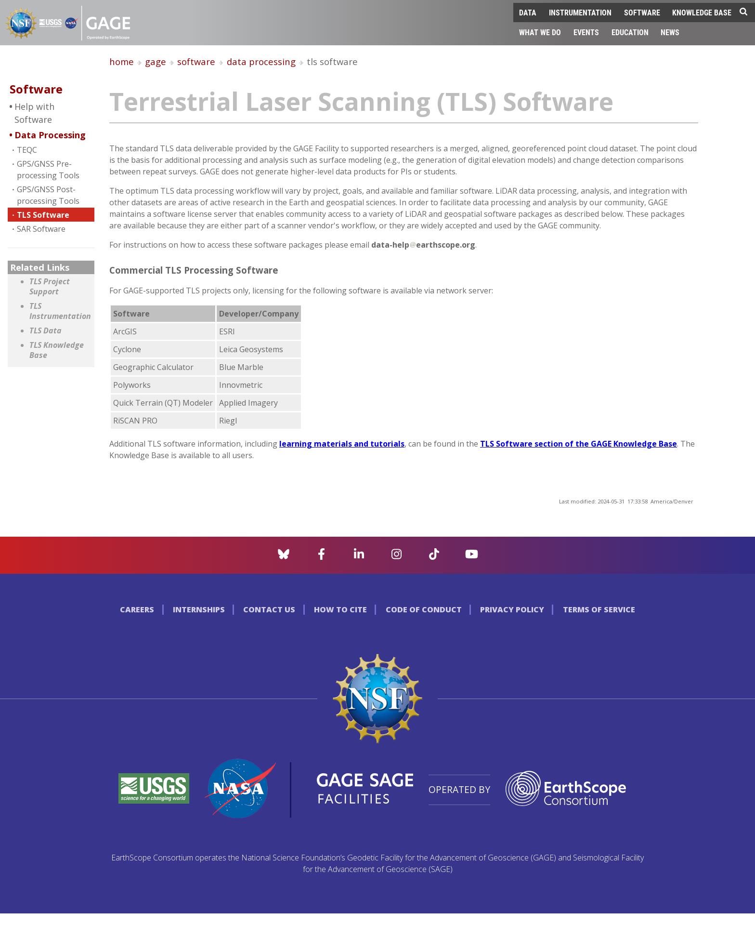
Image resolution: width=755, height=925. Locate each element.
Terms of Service (599, 609)
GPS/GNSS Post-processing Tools (48, 195)
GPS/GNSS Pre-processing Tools (48, 170)
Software (642, 12)
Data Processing (50, 135)
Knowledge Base (701, 12)
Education (630, 32)
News (670, 32)
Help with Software (34, 113)
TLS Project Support (49, 287)
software (196, 61)
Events (586, 32)
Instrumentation (580, 12)
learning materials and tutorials (341, 443)
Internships (199, 609)
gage (155, 61)
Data (527, 12)
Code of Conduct (424, 609)
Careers (137, 609)
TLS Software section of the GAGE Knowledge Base (578, 443)
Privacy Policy (512, 609)
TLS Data (45, 331)
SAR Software (41, 229)
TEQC (27, 150)
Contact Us (269, 609)
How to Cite (340, 609)
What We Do (540, 32)
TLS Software (43, 215)
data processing (261, 61)
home (121, 61)
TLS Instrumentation (59, 311)
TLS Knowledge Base (56, 350)
